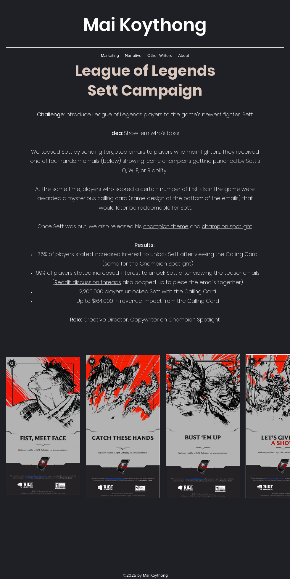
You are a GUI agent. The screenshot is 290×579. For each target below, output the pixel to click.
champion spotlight (227, 226)
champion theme (165, 226)
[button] (110, 55)
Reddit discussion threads (87, 282)
